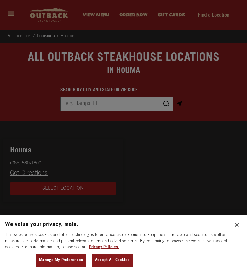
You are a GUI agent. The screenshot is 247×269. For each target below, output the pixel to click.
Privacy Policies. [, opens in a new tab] (104, 251)
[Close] (237, 229)
